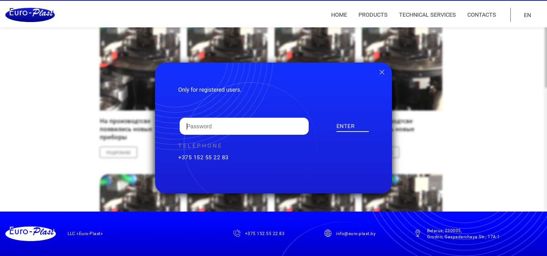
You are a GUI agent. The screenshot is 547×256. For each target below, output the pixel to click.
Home (339, 14)
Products (373, 14)
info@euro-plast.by (356, 233)
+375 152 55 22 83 (203, 157)
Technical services (427, 14)
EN (527, 15)
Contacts (481, 14)
